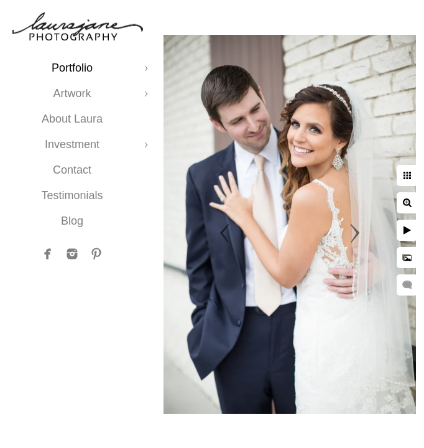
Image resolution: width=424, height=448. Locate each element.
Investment (72, 144)
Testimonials (72, 195)
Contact (72, 170)
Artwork (72, 93)
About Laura (72, 119)
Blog (72, 221)
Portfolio (72, 68)
